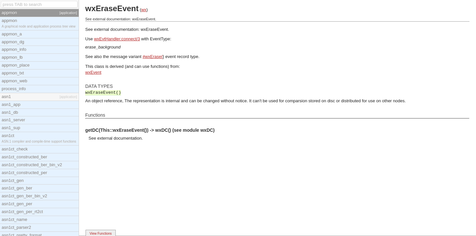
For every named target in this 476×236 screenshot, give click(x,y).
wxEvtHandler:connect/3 (117, 38)
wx (144, 9)
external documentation (119, 138)
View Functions (100, 233)
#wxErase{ (153, 56)
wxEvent (93, 72)
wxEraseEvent (154, 29)
